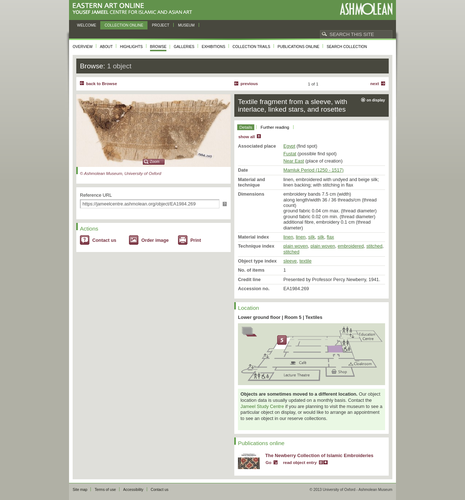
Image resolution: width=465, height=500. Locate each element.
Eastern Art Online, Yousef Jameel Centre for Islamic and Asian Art (134, 9)
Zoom (154, 162)
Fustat (289, 153)
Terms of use (105, 490)
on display (376, 100)
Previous (249, 83)
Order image (155, 240)
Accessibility (133, 490)
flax (330, 237)
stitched (374, 246)
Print (195, 240)
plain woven (295, 246)
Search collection (347, 47)
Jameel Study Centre (262, 406)
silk (311, 237)
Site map (80, 490)
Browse (158, 47)
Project (160, 25)
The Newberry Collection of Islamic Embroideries (319, 455)
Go (268, 462)
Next (374, 83)
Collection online (124, 25)
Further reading (274, 127)
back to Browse (101, 83)
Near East (293, 161)
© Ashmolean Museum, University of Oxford (120, 173)
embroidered (350, 246)
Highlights (131, 47)
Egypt (289, 146)
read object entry (300, 462)
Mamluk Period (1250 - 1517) (313, 170)
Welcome (86, 25)
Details (245, 127)
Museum (186, 25)
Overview (83, 47)
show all (246, 137)
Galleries (184, 47)
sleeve (290, 261)
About (106, 47)
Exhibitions (213, 47)
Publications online (298, 47)
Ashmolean (366, 9)
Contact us (104, 240)
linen (288, 237)
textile (305, 261)
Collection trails (251, 47)
